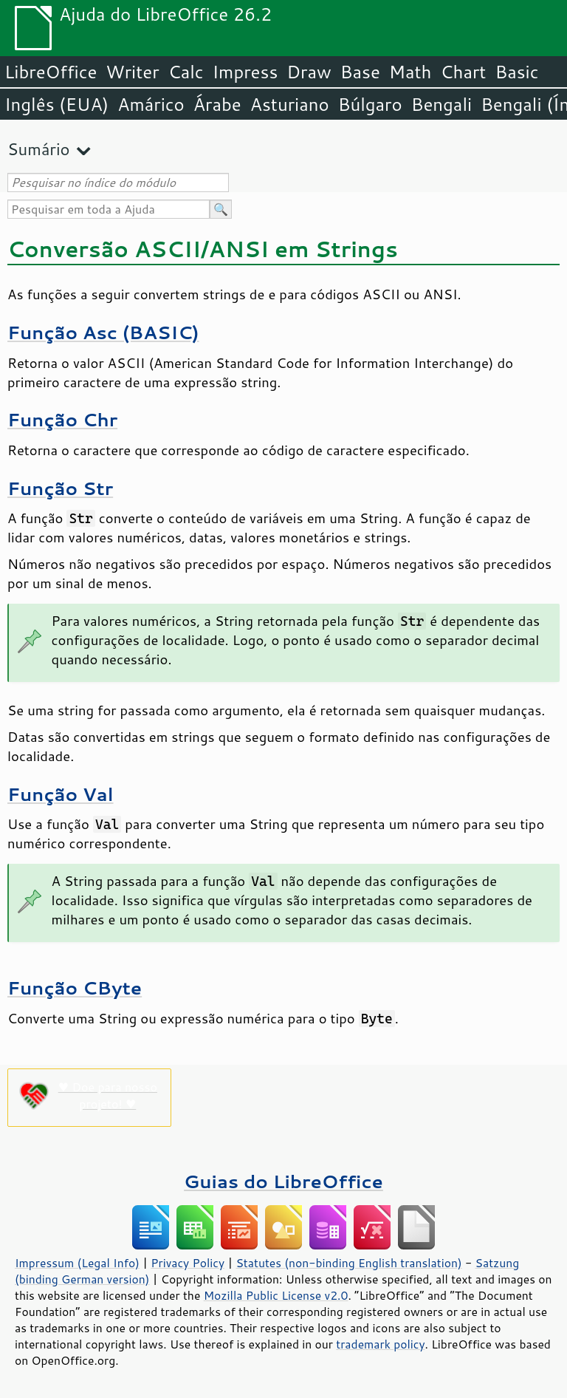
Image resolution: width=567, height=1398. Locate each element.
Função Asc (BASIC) (103, 332)
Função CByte (74, 987)
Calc (186, 71)
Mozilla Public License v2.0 (276, 1295)
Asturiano (289, 104)
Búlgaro (370, 104)
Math (410, 71)
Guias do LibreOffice (283, 1181)
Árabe (217, 104)
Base (360, 71)
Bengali (441, 104)
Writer (132, 71)
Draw (308, 71)
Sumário (38, 148)
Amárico (151, 104)
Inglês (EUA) (56, 104)
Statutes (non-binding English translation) (348, 1263)
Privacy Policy (187, 1263)
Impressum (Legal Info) (77, 1263)
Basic (516, 71)
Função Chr (62, 419)
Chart (463, 71)
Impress (245, 71)
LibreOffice (50, 71)
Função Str (60, 488)
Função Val (60, 794)
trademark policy (380, 1344)
